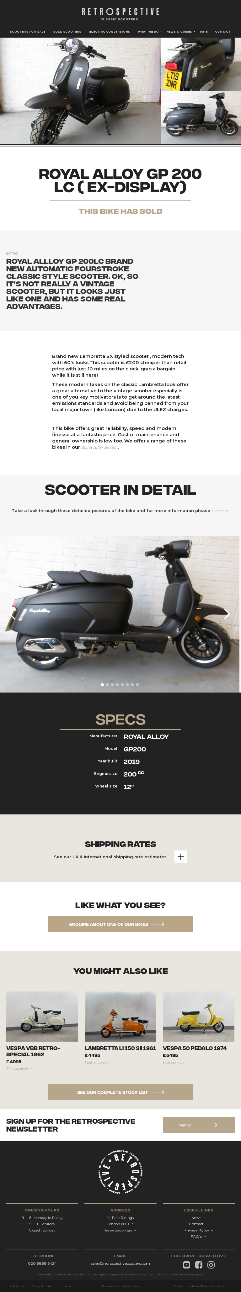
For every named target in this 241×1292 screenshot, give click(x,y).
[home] (120, 16)
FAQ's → (198, 1236)
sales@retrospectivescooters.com (120, 1263)
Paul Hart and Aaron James (210, 1286)
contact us (220, 510)
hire (204, 31)
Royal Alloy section (99, 447)
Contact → (198, 1223)
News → (198, 1217)
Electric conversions (109, 31)
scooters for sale (28, 31)
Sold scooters (67, 31)
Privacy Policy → (199, 1230)
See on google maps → (120, 1230)
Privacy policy (196, 1274)
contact (223, 31)
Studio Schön (132, 1286)
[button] (148, 31)
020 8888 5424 (42, 1263)
